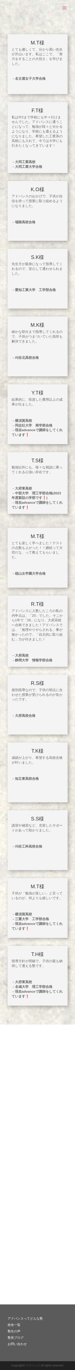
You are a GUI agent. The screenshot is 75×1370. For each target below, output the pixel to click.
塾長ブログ (16, 1337)
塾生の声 (14, 1331)
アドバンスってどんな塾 (25, 1318)
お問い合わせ (17, 1344)
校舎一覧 (14, 1325)
